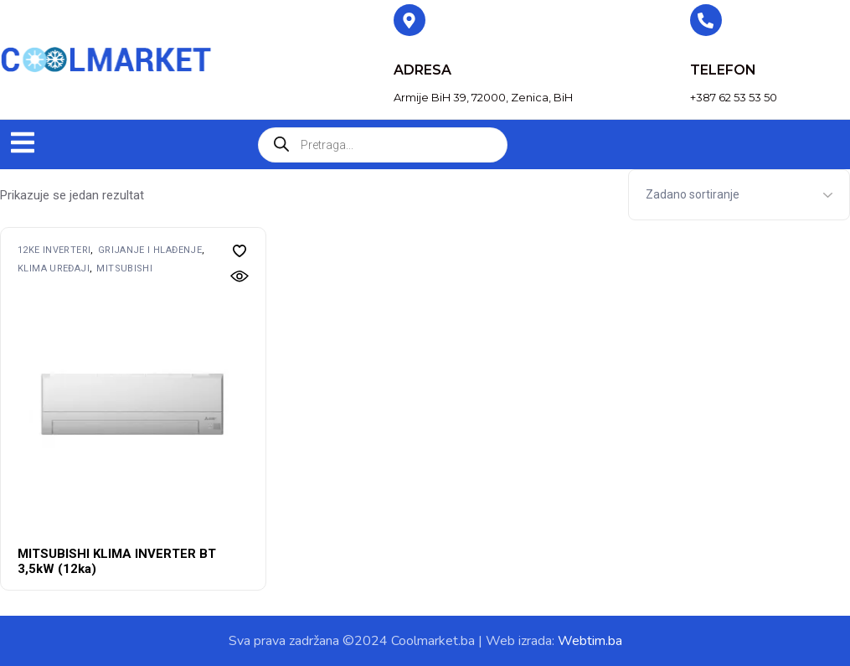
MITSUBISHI (124, 268)
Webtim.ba (590, 641)
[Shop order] (739, 194)
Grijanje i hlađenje (150, 250)
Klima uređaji (54, 268)
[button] (22, 144)
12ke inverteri (54, 250)
